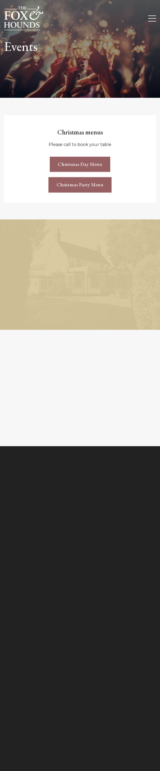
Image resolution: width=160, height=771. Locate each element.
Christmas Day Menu (80, 165)
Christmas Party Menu (80, 185)
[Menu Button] (152, 18)
